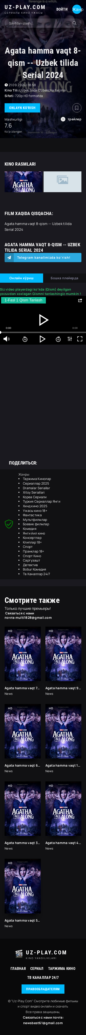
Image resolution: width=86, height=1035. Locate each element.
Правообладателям (43, 989)
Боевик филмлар (36, 524)
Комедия (29, 528)
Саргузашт (31, 560)
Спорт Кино (32, 556)
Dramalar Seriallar (36, 488)
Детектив (30, 565)
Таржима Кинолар (37, 479)
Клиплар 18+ (32, 542)
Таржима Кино (61, 968)
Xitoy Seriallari (33, 492)
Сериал (37, 968)
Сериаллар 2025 (36, 483)
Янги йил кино (34, 533)
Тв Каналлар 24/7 (36, 574)
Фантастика (32, 515)
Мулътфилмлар (35, 519)
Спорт (28, 546)
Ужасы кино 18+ (35, 510)
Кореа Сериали (35, 497)
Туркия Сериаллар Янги (41, 501)
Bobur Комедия (34, 569)
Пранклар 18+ (33, 551)
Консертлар (32, 537)
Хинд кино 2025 (35, 506)
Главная (18, 968)
